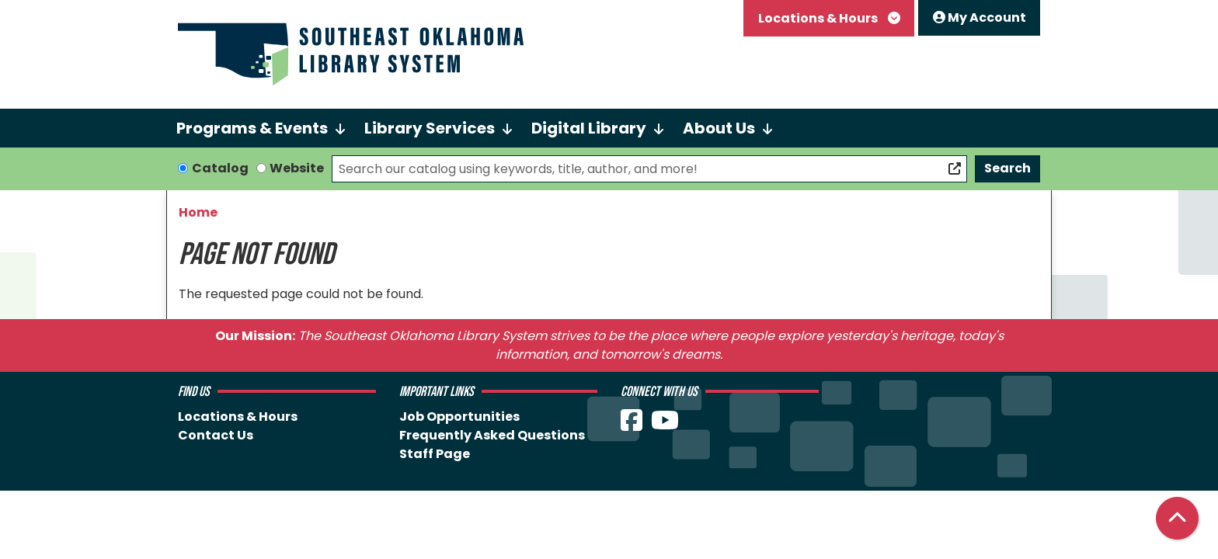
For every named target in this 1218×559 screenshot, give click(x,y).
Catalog (220, 168)
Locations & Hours (819, 18)
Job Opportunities (459, 416)
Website (297, 168)
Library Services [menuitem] (429, 128)
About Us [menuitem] (719, 128)
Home (198, 212)
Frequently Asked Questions (492, 435)
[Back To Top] (1177, 518)
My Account (979, 17)
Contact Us (215, 435)
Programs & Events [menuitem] (252, 128)
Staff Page (434, 454)
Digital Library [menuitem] (588, 128)
